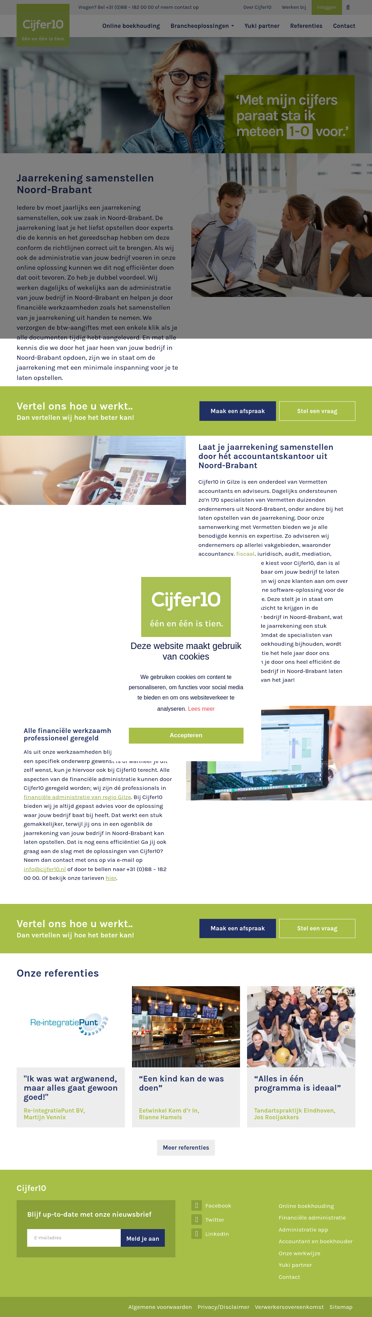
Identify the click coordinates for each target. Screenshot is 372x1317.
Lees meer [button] (201, 709)
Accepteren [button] (186, 735)
